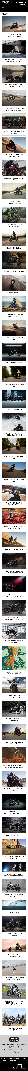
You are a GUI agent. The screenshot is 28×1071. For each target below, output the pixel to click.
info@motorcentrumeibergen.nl (15, 1048)
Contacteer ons (4, 1061)
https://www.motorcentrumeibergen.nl (16, 1049)
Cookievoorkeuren (12, 1060)
